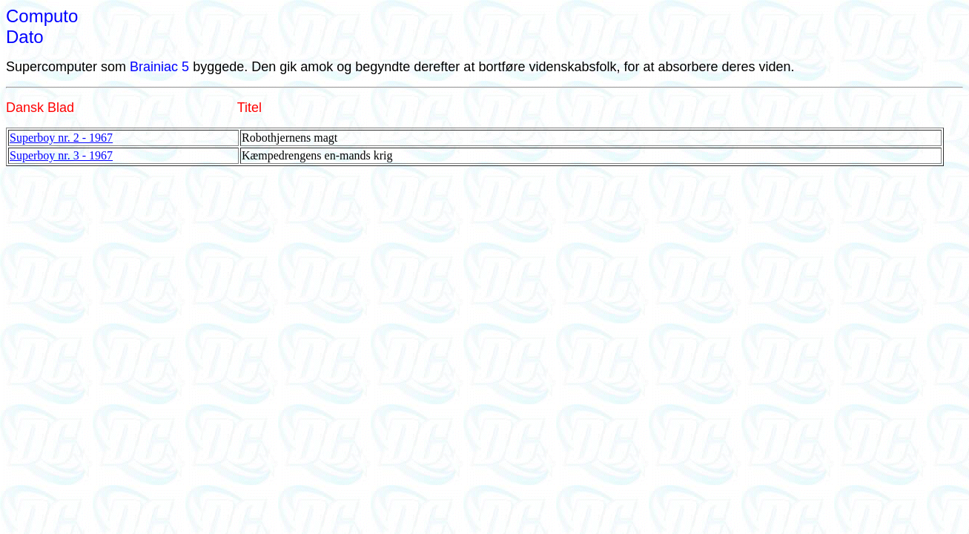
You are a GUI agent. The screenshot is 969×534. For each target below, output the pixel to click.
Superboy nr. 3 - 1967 (61, 155)
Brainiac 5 (159, 66)
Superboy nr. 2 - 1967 (61, 137)
